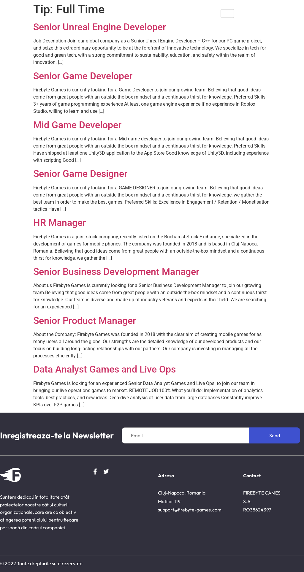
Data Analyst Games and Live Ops (104, 369)
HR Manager (59, 222)
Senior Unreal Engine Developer (99, 27)
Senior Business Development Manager (116, 271)
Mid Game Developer (77, 125)
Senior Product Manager (84, 320)
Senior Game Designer (80, 173)
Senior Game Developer (82, 76)
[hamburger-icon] (227, 13)
